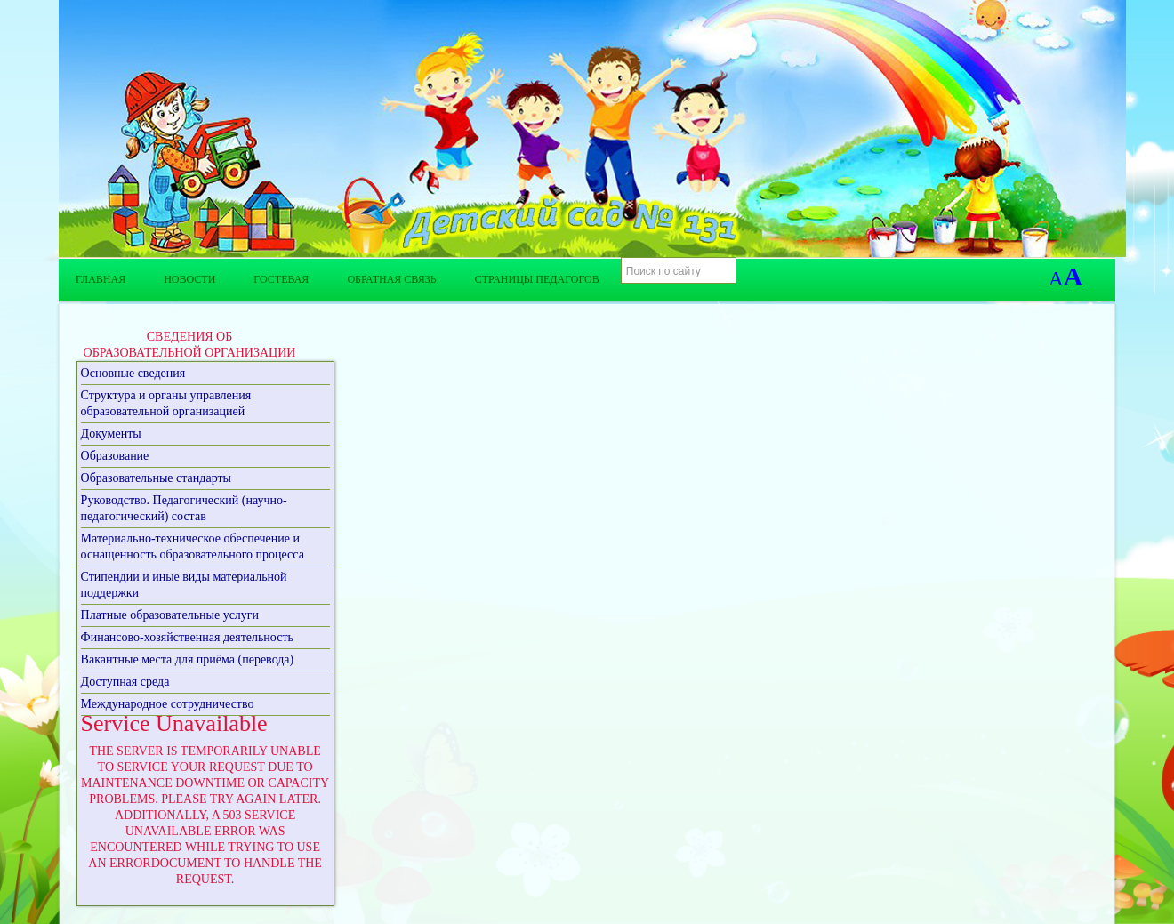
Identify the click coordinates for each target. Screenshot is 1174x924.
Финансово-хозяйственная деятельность (187, 637)
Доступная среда (125, 681)
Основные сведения (133, 373)
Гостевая (281, 279)
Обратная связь (391, 279)
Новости (189, 279)
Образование (115, 455)
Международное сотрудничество (167, 704)
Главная (100, 279)
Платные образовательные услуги (170, 615)
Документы (111, 433)
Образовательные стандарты (156, 478)
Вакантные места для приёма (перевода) (187, 659)
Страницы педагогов (537, 279)
